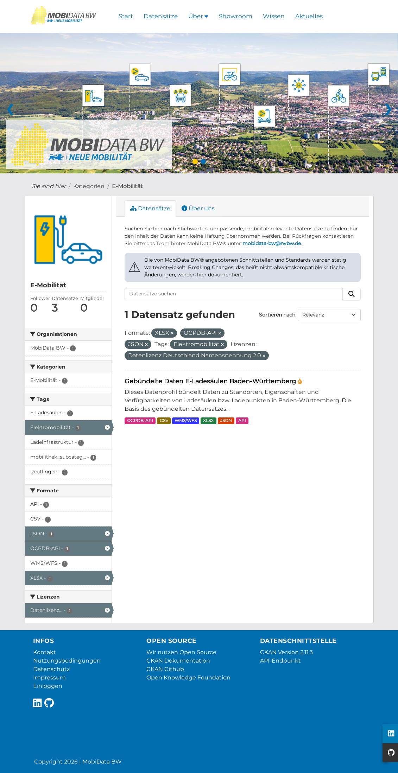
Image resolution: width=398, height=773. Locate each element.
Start (126, 16)
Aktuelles (309, 16)
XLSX (208, 420)
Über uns (198, 208)
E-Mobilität (127, 186)
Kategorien (89, 186)
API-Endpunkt (280, 660)
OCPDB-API (140, 420)
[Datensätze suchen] (234, 294)
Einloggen (47, 686)
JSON (226, 420)
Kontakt (44, 652)
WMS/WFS (186, 420)
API (242, 420)
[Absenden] (351, 294)
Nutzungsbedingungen (67, 660)
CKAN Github (165, 669)
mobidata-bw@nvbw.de (271, 243)
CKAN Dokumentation (178, 660)
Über (198, 16)
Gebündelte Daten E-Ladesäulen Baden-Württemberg (211, 381)
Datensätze (161, 16)
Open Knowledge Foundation (188, 677)
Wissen (274, 16)
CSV (164, 420)
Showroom (235, 16)
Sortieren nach (277, 315)
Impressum (49, 677)
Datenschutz (51, 669)
